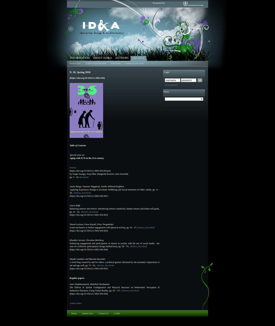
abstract (77, 193)
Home (74, 313)
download (83, 177)
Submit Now (87, 313)
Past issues (115, 63)
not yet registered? (171, 85)
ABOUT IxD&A (102, 57)
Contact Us (103, 313)
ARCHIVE (138, 58)
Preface (73, 167)
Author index (76, 303)
